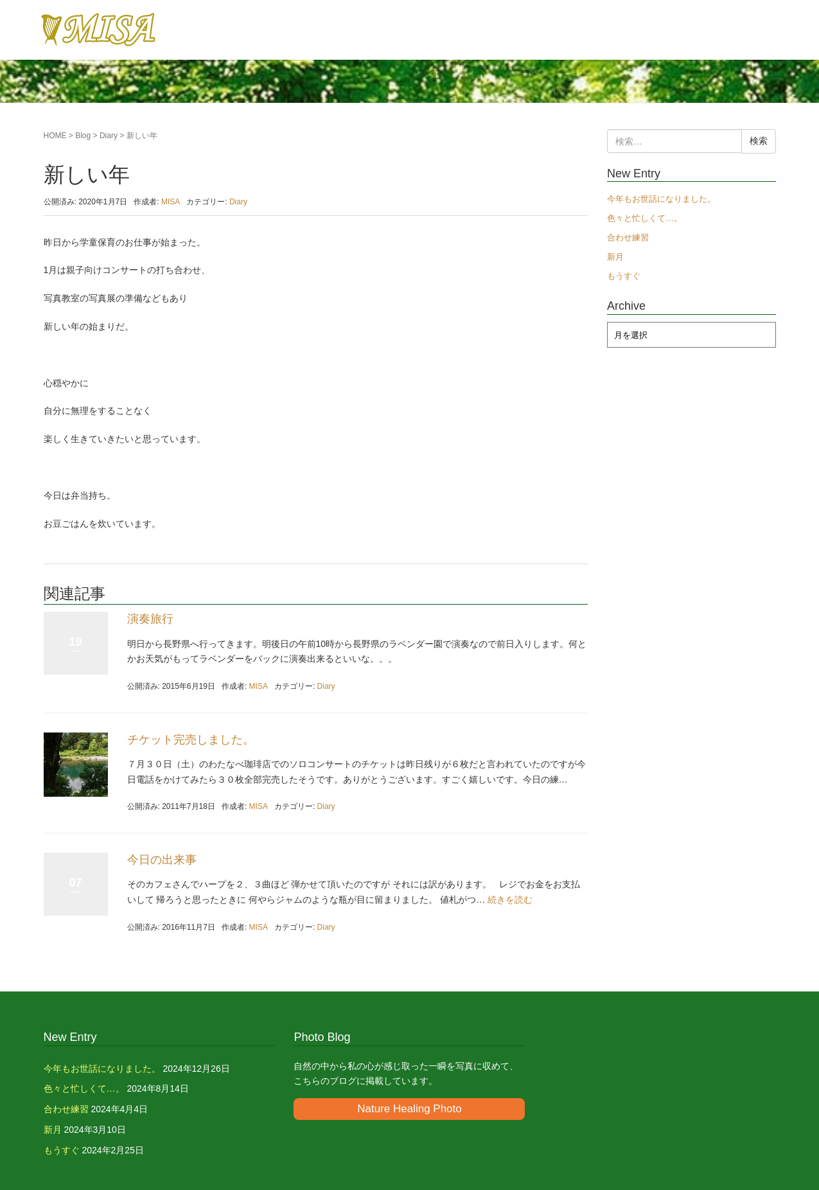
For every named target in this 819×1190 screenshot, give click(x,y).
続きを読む (510, 899)
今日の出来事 (162, 859)
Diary (109, 135)
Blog (83, 135)
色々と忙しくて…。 (644, 218)
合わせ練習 (628, 237)
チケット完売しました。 (190, 739)
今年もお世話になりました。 (661, 199)
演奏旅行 (150, 618)
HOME (55, 135)
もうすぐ (623, 276)
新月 (615, 257)
